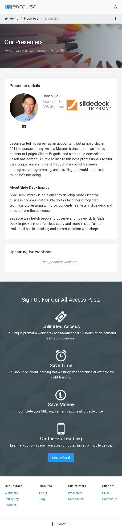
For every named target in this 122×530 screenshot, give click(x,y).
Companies (76, 499)
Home (11, 18)
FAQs (106, 493)
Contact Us (109, 499)
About (43, 493)
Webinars (11, 493)
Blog (42, 499)
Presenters (31, 18)
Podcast (10, 505)
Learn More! (61, 457)
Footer (59, 524)
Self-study (12, 499)
